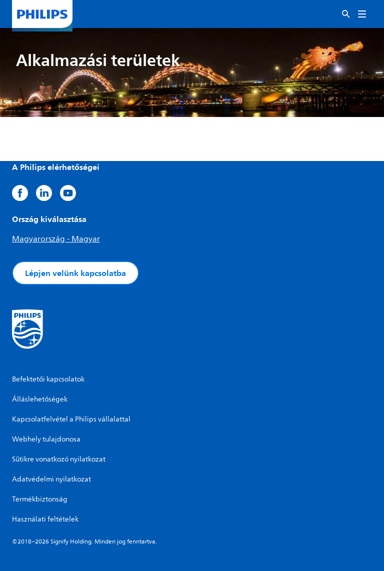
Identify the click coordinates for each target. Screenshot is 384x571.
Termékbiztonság (40, 499)
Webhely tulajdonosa (46, 439)
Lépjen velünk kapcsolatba (75, 273)
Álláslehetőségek (40, 399)
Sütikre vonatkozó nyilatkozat (59, 459)
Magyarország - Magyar (56, 239)
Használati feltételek (45, 519)
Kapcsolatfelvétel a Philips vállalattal (71, 419)
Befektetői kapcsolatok (48, 379)
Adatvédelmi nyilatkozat (51, 479)
